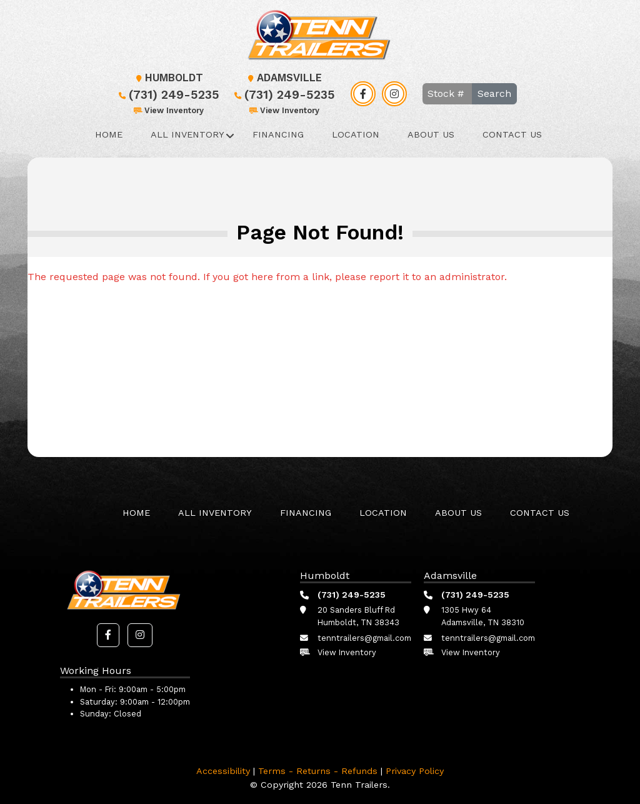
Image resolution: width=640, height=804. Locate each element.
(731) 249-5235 (167, 95)
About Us (431, 134)
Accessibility (223, 771)
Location (355, 134)
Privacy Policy (415, 771)
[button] (108, 635)
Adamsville (283, 78)
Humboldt (167, 78)
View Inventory (168, 110)
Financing (278, 134)
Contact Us (512, 134)
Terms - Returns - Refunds (318, 771)
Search (494, 93)
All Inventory (187, 134)
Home (108, 134)
